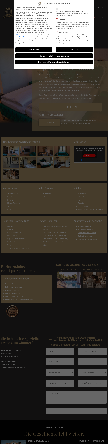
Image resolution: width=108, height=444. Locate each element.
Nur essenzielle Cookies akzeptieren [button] (54, 56)
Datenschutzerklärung (22, 35)
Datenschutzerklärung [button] (55, 66)
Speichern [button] (74, 50)
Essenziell (61, 9)
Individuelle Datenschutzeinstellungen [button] (54, 62)
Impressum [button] (64, 66)
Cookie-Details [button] (45, 66)
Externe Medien (63, 32)
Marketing (61, 19)
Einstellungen (23, 37)
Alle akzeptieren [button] (34, 50)
